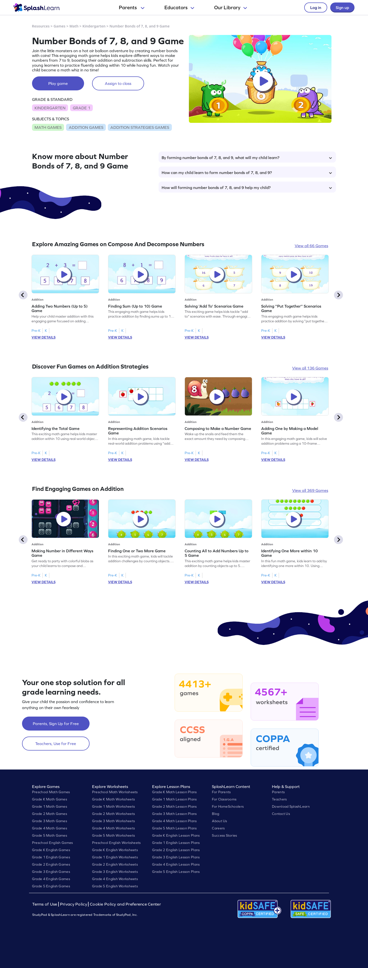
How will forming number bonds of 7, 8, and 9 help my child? (247, 187)
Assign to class (118, 83)
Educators (179, 7)
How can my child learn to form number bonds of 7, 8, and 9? (247, 172)
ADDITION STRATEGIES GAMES (139, 127)
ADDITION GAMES (86, 127)
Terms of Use (45, 904)
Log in (315, 7)
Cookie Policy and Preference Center (125, 904)
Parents (131, 7)
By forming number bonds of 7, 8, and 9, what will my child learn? (247, 157)
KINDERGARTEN (50, 108)
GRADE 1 (81, 108)
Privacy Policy (73, 904)
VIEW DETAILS (44, 337)
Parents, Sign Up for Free (56, 723)
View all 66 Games (311, 245)
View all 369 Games (310, 490)
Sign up (342, 7)
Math (73, 26)
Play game (58, 83)
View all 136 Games (310, 368)
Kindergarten (93, 26)
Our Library (230, 7)
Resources (41, 26)
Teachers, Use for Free (55, 743)
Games (60, 26)
